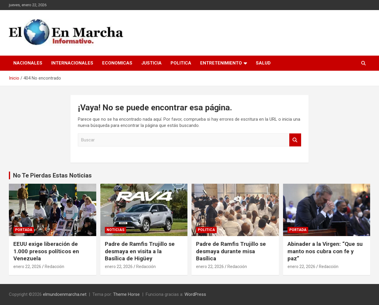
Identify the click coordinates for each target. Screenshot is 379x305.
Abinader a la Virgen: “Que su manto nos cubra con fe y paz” (325, 251)
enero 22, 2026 (27, 266)
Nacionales (27, 63)
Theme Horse (126, 294)
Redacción (54, 266)
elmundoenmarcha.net (64, 294)
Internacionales (72, 63)
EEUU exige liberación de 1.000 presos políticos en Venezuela (46, 251)
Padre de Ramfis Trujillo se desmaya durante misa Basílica (231, 251)
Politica (181, 63)
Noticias (115, 230)
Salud (263, 63)
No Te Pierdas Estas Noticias (52, 175)
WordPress (195, 294)
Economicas (117, 63)
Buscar (295, 140)
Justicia (151, 63)
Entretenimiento (221, 63)
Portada (23, 230)
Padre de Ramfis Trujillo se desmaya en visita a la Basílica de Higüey (140, 251)
